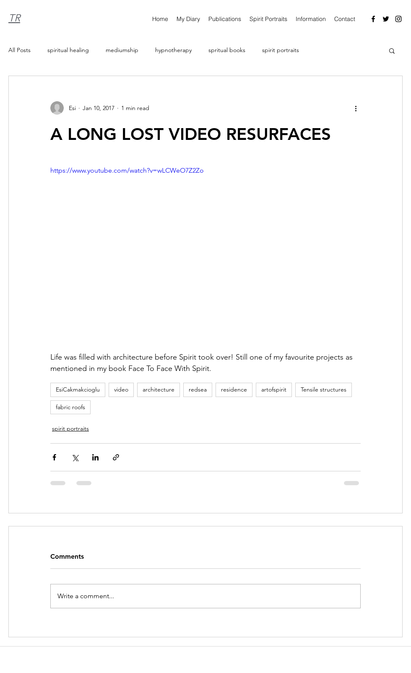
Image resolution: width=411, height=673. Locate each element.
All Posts (19, 50)
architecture (158, 389)
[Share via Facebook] (54, 457)
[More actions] (356, 108)
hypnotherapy (173, 50)
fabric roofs (70, 407)
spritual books (226, 50)
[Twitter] (386, 19)
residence (234, 389)
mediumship (122, 50)
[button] (392, 50)
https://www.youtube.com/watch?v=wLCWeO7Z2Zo (127, 170)
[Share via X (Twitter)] (75, 457)
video (121, 389)
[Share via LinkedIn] (95, 457)
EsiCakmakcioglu (78, 389)
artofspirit (273, 389)
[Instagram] (398, 19)
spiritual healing (68, 50)
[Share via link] (116, 457)
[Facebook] (373, 19)
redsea (198, 389)
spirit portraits (280, 50)
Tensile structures (323, 389)
